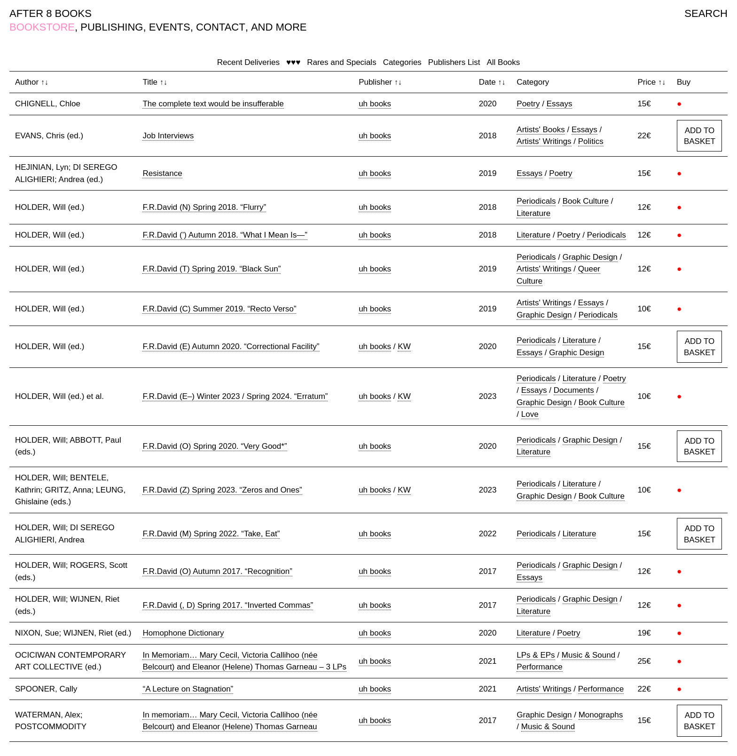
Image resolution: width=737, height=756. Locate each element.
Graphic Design (590, 257)
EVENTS (169, 27)
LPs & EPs (536, 655)
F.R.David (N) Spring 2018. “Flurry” (204, 207)
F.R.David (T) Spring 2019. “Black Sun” (211, 268)
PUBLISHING (111, 27)
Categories (402, 62)
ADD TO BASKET (699, 136)
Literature (533, 213)
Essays (559, 103)
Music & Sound (588, 655)
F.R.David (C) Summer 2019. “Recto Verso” (219, 308)
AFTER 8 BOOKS (50, 13)
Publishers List (454, 62)
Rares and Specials (341, 62)
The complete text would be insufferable (212, 103)
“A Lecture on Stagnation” (187, 688)
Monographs (601, 714)
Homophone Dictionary (183, 633)
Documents (574, 390)
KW (404, 346)
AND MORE (279, 27)
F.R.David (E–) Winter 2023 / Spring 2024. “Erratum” (235, 396)
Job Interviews (168, 135)
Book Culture (586, 201)
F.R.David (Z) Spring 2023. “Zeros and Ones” (222, 489)
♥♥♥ (293, 62)
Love (530, 414)
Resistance (162, 173)
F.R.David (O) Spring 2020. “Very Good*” (214, 446)
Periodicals (536, 201)
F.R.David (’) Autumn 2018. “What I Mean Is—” (224, 235)
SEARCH (706, 13)
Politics (591, 141)
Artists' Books (541, 129)
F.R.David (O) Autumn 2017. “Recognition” (217, 571)
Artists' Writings (544, 141)
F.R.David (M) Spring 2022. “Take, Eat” (211, 533)
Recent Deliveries (248, 62)
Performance (539, 666)
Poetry (528, 103)
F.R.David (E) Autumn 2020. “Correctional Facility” (230, 346)
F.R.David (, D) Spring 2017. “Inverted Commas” (227, 605)
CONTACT (220, 27)
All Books (503, 62)
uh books (375, 103)
